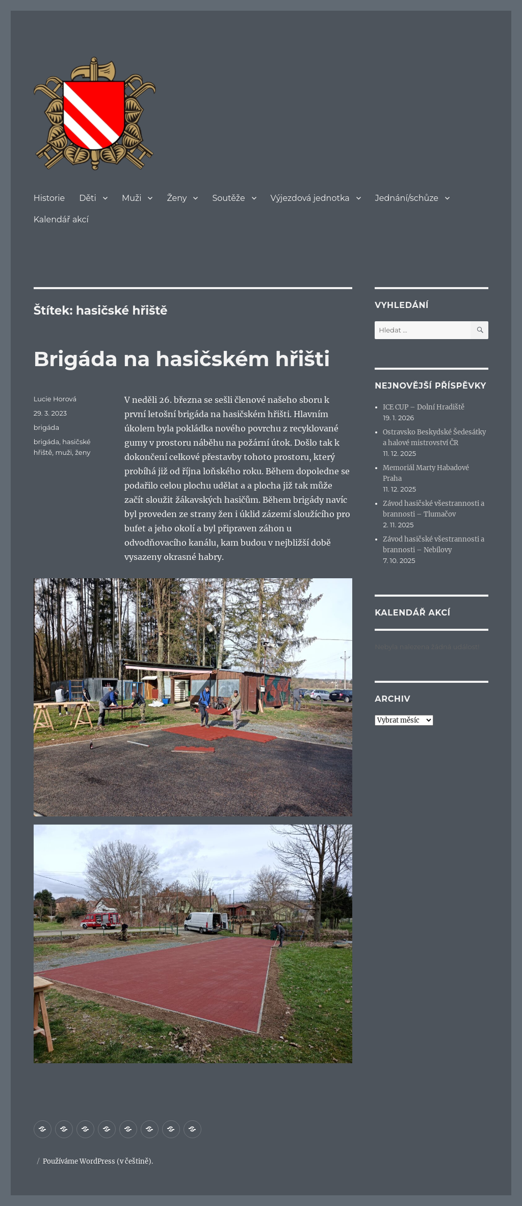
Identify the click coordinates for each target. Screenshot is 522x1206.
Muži (132, 198)
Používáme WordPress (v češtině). (98, 1161)
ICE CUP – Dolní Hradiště (423, 407)
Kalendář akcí (61, 219)
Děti (87, 198)
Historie (49, 198)
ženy (82, 452)
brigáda (46, 427)
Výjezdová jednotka (310, 198)
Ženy (177, 198)
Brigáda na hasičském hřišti (182, 358)
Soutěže (228, 198)
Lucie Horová (55, 399)
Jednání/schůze (406, 198)
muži (63, 452)
